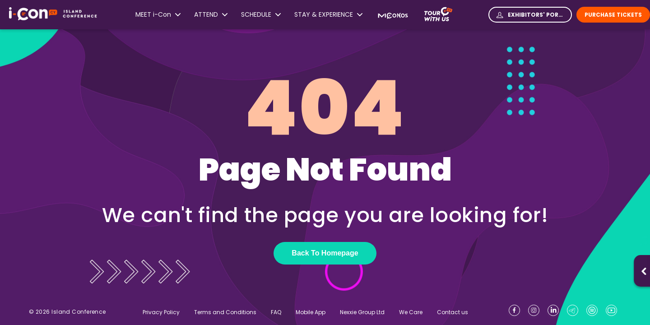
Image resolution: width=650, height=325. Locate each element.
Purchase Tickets (613, 15)
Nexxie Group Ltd (362, 312)
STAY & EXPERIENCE (328, 15)
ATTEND (211, 15)
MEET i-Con (158, 15)
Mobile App (310, 312)
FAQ (276, 312)
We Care (410, 312)
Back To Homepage (325, 253)
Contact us (452, 312)
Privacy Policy (161, 312)
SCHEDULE (261, 15)
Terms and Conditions (225, 312)
